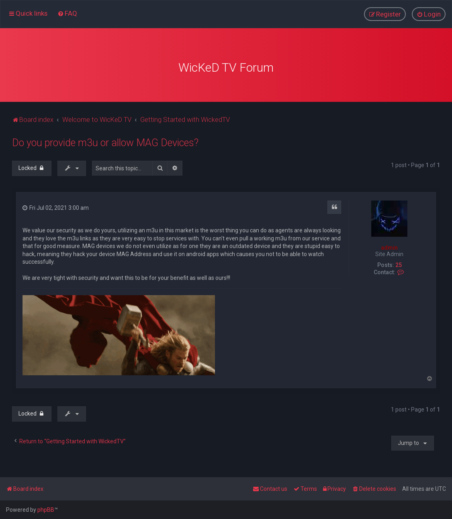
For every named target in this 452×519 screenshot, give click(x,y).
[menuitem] (67, 13)
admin (389, 246)
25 (398, 264)
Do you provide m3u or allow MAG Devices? (105, 142)
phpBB (45, 510)
